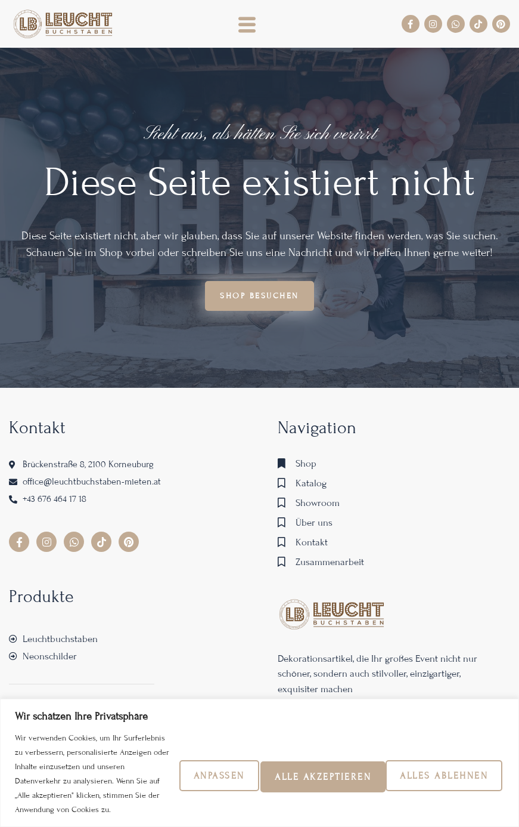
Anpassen (131, 659)
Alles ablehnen (267, 659)
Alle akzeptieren (426, 659)
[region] (259, 648)
